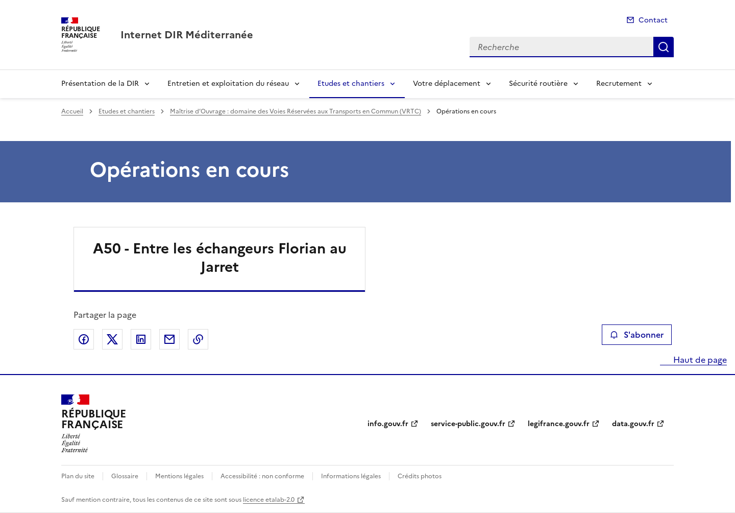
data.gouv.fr (633, 423)
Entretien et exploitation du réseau (228, 83)
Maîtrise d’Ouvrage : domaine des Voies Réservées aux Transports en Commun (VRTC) (295, 111)
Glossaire (124, 476)
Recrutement (619, 83)
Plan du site (77, 476)
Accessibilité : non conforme (262, 476)
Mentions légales (179, 476)
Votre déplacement (446, 83)
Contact (653, 20)
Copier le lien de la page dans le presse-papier (198, 339)
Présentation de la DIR (100, 83)
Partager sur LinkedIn (141, 339)
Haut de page (699, 360)
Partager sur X (112, 339)
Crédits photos (420, 476)
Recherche (663, 47)
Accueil (72, 111)
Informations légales (351, 476)
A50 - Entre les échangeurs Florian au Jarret (220, 257)
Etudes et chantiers (350, 83)
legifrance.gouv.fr (559, 423)
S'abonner (637, 335)
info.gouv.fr (388, 423)
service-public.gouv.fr (468, 423)
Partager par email (169, 339)
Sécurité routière (538, 83)
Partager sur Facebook (84, 339)
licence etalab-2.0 (269, 499)
